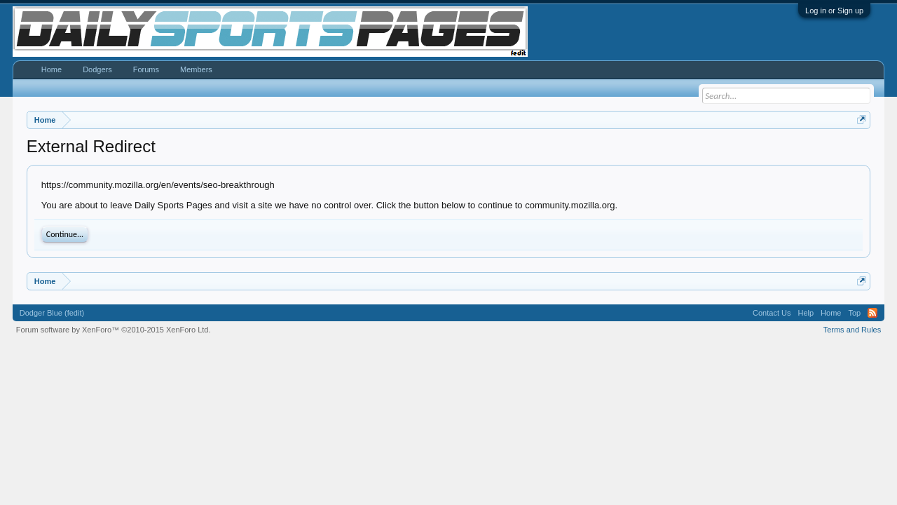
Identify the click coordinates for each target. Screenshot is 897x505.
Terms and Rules (852, 329)
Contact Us (771, 313)
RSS (872, 313)
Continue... (64, 234)
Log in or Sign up (834, 10)
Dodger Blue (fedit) (52, 313)
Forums (146, 69)
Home (51, 69)
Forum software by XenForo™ (113, 329)
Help (805, 313)
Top (854, 313)
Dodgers (97, 69)
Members (196, 69)
